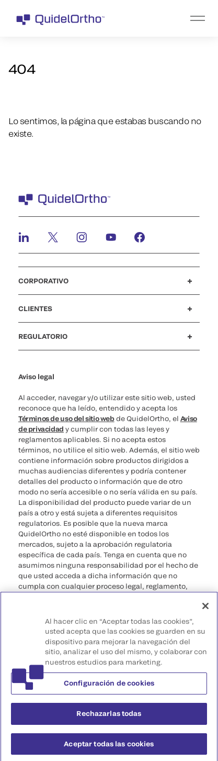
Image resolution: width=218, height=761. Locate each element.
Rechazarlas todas (108, 716)
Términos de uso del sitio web (66, 418)
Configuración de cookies (109, 685)
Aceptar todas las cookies (109, 746)
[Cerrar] (205, 608)
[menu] (173, 18)
